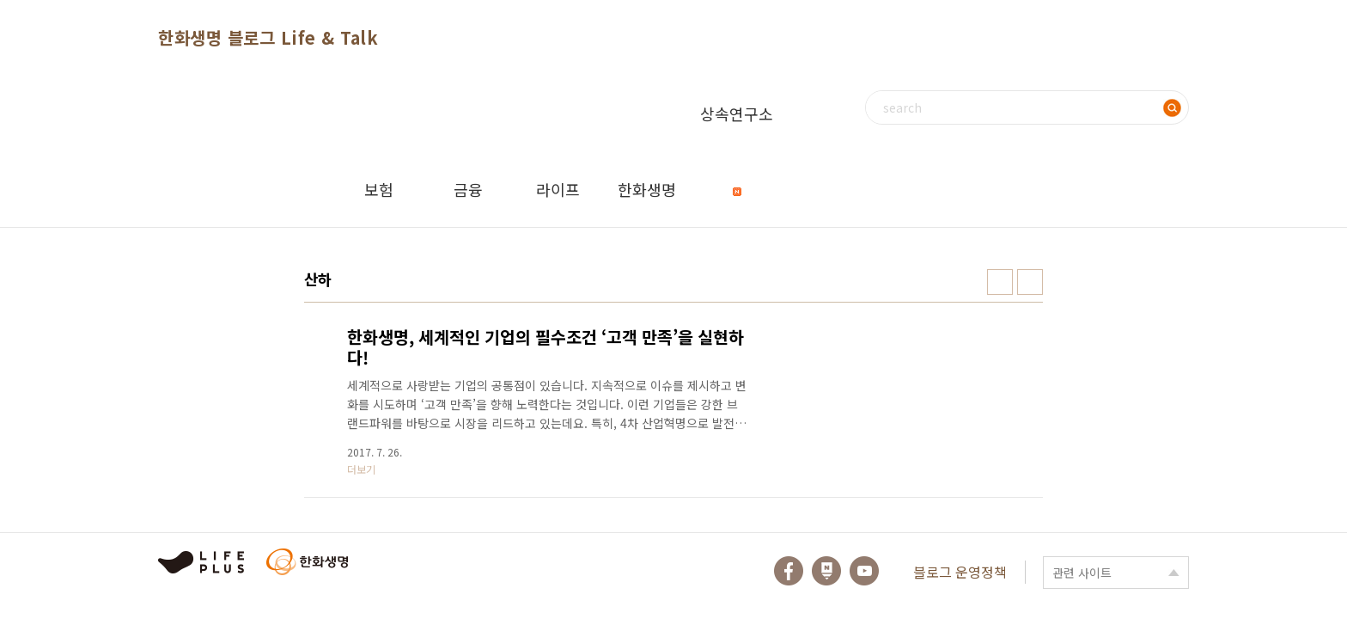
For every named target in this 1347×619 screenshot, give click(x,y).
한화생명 (647, 189)
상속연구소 (736, 126)
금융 (468, 189)
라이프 (558, 189)
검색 (1171, 107)
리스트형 (1030, 282)
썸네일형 (1000, 282)
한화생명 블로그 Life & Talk (268, 37)
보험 (378, 189)
